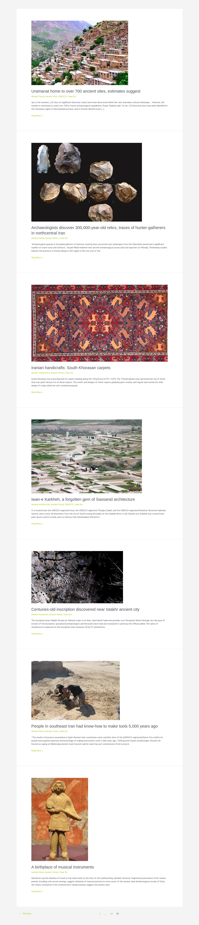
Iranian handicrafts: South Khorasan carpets (71, 367)
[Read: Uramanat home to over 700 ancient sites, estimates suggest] (79, 52)
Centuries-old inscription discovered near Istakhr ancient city (86, 609)
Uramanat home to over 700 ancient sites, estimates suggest (87, 91)
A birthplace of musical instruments (63, 866)
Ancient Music (37, 871)
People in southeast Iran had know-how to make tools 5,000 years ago (96, 725)
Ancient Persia (37, 96)
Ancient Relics (51, 238)
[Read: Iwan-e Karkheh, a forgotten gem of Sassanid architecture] (86, 455)
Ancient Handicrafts (40, 372)
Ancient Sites (51, 96)
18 (112, 913)
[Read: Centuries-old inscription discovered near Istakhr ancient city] (77, 576)
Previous (26, 913)
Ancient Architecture (40, 504)
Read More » (37, 115)
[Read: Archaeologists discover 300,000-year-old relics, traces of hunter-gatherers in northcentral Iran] (86, 181)
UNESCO (62, 96)
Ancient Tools (51, 730)
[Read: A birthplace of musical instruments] (59, 818)
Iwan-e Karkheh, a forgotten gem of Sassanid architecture (84, 499)
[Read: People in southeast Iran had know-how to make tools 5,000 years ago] (75, 689)
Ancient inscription (39, 614)
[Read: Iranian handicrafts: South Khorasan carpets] (99, 322)
